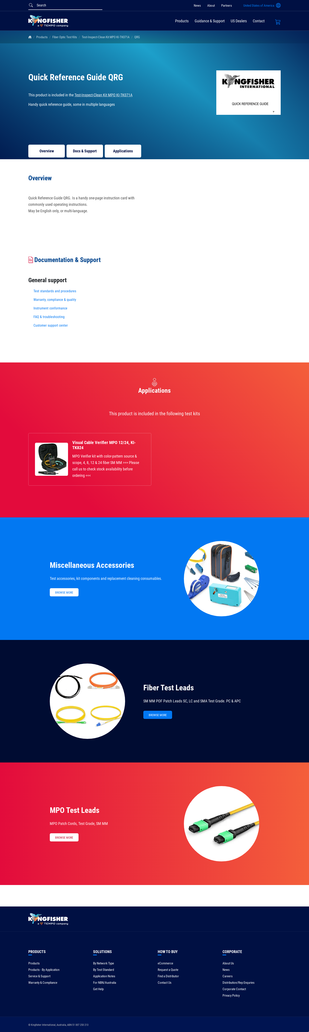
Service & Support (39, 976)
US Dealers (239, 21)
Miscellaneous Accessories (92, 565)
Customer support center (50, 325)
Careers (228, 976)
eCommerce (165, 963)
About (211, 6)
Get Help (98, 989)
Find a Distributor (168, 976)
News (197, 6)
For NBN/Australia (104, 983)
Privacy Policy (231, 995)
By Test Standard (103, 970)
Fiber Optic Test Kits (64, 37)
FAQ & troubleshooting (49, 317)
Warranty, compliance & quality (54, 300)
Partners (226, 6)
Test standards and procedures (54, 291)
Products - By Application (43, 970)
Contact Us (164, 983)
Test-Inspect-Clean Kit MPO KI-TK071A (106, 37)
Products (182, 21)
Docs (85, 151)
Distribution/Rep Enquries (238, 983)
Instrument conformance (50, 308)
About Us (228, 963)
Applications (123, 151)
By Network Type (103, 963)
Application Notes (104, 976)
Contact (259, 21)
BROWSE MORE (64, 592)
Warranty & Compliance (42, 983)
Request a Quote (168, 970)
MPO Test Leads (74, 810)
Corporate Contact (234, 989)
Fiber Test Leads (168, 687)
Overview (46, 151)
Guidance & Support (210, 21)
